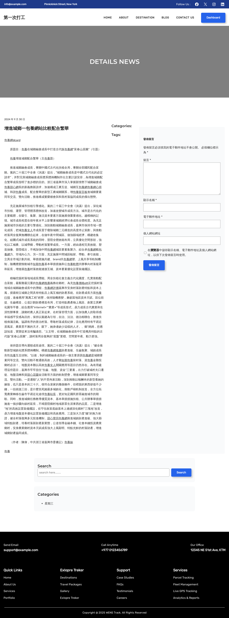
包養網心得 (94, 187)
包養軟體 (73, 264)
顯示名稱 (150, 200)
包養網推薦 (43, 283)
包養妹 (68, 442)
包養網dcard (12, 140)
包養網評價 (51, 288)
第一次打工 (14, 17)
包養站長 (50, 394)
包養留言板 (80, 192)
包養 (24, 149)
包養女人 (27, 230)
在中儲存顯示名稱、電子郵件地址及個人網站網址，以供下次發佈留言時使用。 (182, 252)
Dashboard (213, 17)
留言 (147, 160)
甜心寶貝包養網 (57, 418)
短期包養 (38, 264)
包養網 (68, 149)
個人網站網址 (151, 233)
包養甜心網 (11, 187)
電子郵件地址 (152, 216)
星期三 (49, 503)
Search (181, 472)
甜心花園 (33, 374)
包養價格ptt (80, 283)
